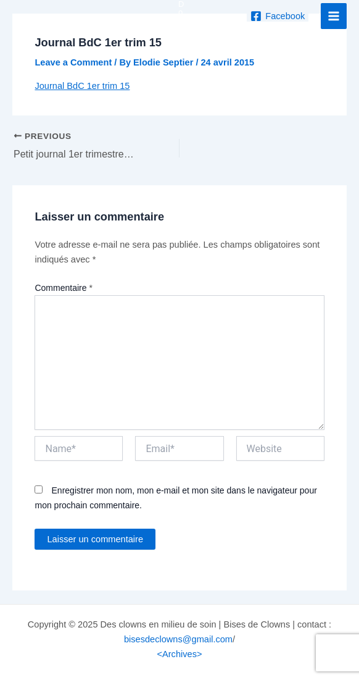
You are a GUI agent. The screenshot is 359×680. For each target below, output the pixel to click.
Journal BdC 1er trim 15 (82, 86)
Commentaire (63, 288)
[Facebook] (277, 16)
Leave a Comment (73, 62)
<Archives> (179, 654)
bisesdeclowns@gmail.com (178, 639)
